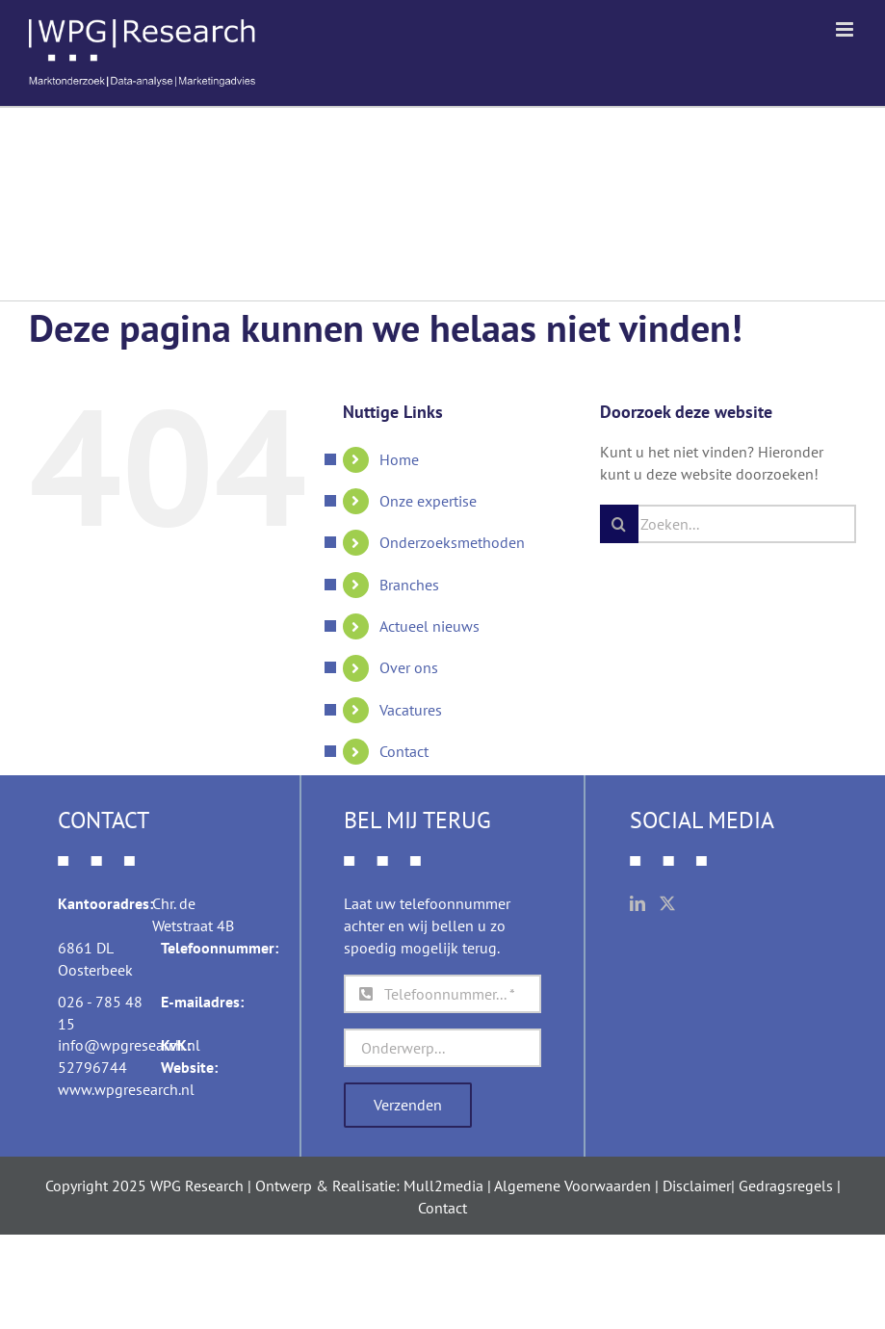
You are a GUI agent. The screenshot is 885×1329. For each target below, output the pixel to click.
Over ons (408, 667)
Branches (409, 584)
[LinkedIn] (637, 903)
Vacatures (410, 709)
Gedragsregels (786, 1185)
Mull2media (443, 1185)
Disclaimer (697, 1185)
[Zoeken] (619, 524)
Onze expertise (428, 500)
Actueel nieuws (429, 626)
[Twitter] (667, 903)
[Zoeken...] (728, 524)
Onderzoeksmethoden (452, 542)
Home (399, 459)
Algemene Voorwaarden (572, 1185)
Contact (404, 751)
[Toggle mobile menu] (846, 29)
